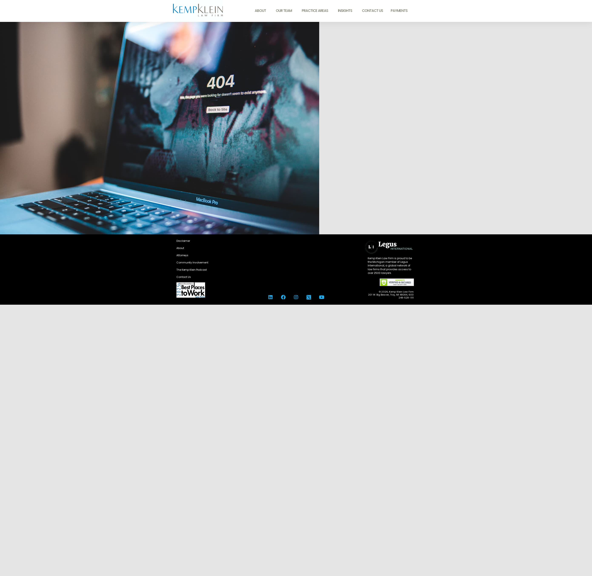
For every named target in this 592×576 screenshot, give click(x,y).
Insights (346, 10)
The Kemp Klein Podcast (191, 270)
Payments (399, 10)
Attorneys (182, 255)
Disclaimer (183, 241)
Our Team (285, 10)
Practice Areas (316, 10)
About (261, 10)
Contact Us (372, 10)
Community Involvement (192, 262)
